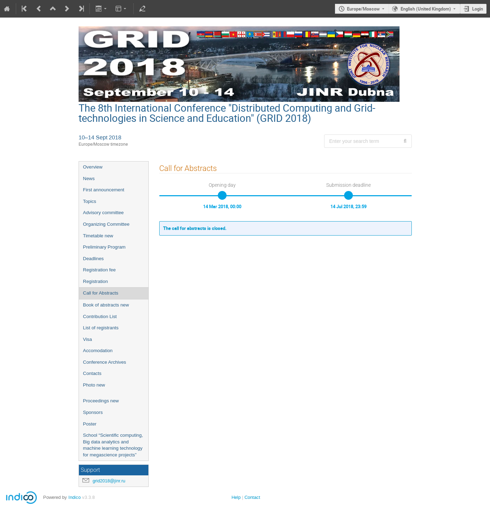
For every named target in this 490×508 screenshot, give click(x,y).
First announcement (104, 189)
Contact (252, 497)
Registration (95, 281)
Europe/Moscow (363, 9)
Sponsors (93, 412)
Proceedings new (101, 400)
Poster (90, 424)
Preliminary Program (104, 247)
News (89, 178)
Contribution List (100, 316)
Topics (89, 201)
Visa (87, 339)
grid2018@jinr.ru (109, 481)
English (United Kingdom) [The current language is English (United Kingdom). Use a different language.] (426, 9)
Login (477, 9)
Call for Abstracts (101, 293)
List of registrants (101, 327)
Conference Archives (104, 362)
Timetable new (98, 235)
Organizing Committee (106, 224)
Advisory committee (103, 212)
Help (236, 497)
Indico (74, 497)
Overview (93, 167)
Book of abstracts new (106, 305)
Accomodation (98, 350)
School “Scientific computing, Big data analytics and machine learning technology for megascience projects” (113, 445)
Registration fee (99, 269)
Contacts (92, 373)
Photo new (94, 385)
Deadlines (93, 258)
